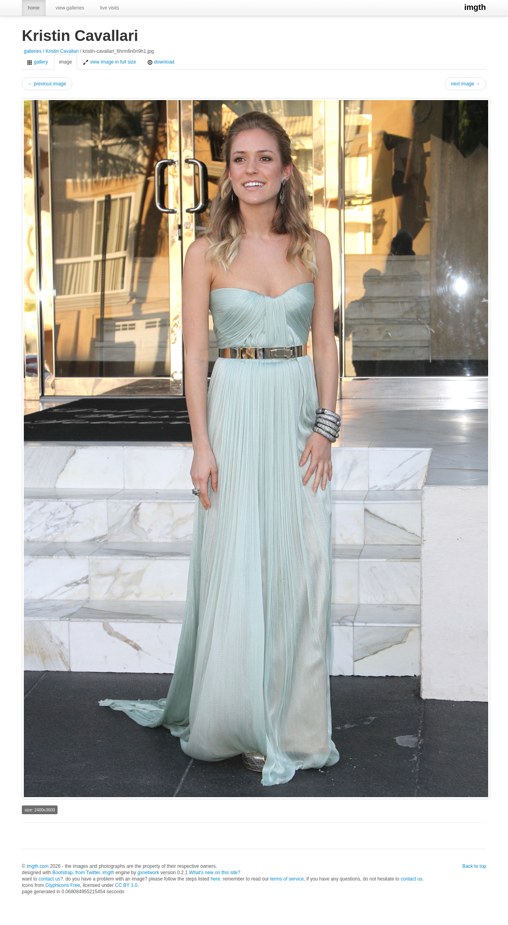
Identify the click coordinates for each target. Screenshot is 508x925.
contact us (49, 879)
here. (216, 879)
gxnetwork (148, 872)
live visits (109, 8)
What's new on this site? (214, 872)
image (65, 62)
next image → (465, 84)
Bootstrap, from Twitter (76, 872)
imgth (475, 7)
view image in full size (109, 62)
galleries (33, 51)
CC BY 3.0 (126, 885)
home (34, 8)
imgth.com (37, 866)
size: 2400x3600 (40, 809)
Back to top (474, 866)
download (161, 62)
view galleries (70, 8)
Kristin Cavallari (62, 51)
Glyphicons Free (62, 885)
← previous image (47, 84)
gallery (37, 62)
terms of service (287, 879)
